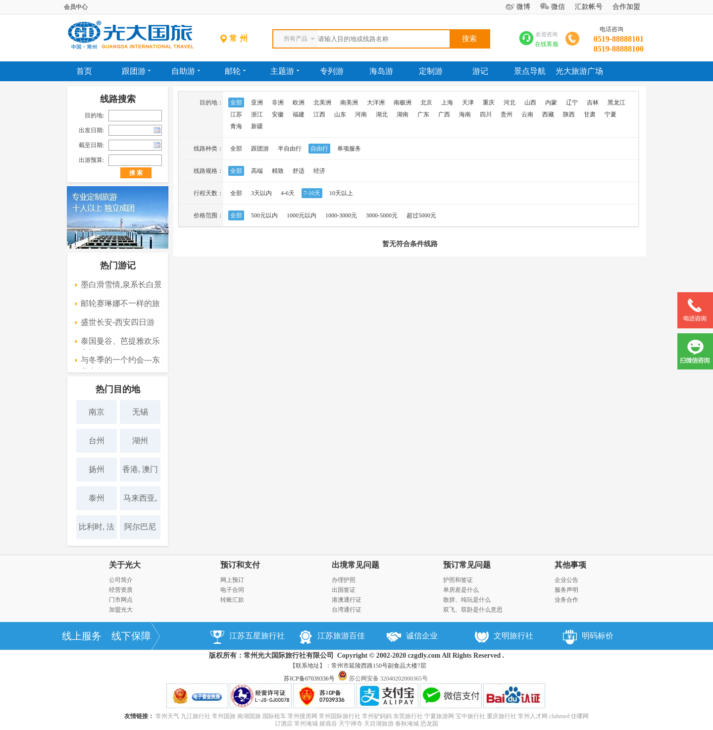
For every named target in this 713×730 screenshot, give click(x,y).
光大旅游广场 (579, 71)
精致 (278, 170)
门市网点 (121, 599)
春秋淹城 (407, 723)
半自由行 (290, 148)
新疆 (257, 126)
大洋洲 (376, 102)
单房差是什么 (461, 589)
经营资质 (121, 589)
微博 (523, 6)
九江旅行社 (195, 716)
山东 (340, 114)
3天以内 (261, 193)
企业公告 (566, 579)
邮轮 (235, 71)
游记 (480, 71)
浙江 (257, 114)
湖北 (382, 114)
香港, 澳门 (140, 469)
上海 (447, 102)
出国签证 (344, 589)
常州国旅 (224, 716)
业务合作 (566, 599)
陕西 (569, 114)
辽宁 (572, 102)
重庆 (489, 102)
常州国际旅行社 (339, 716)
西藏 (548, 114)
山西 (530, 102)
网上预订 (232, 579)
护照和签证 (458, 579)
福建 (299, 114)
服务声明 (566, 589)
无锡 (140, 412)
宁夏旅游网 (439, 716)
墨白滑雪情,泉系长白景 (121, 284)
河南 (361, 114)
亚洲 (257, 102)
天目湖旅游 (379, 723)
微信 (558, 6)
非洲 (278, 102)
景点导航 (530, 71)
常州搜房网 (302, 716)
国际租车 (274, 716)
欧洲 (299, 102)
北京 (426, 102)
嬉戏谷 (328, 723)
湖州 (140, 440)
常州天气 (167, 716)
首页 (84, 71)
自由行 (319, 148)
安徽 (278, 114)
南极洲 (402, 102)
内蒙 (551, 102)
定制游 (431, 71)
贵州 (506, 114)
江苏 (236, 114)
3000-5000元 (382, 215)
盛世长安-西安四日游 (117, 322)
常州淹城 (306, 723)
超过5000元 (421, 215)
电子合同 (232, 589)
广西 (444, 114)
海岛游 (381, 71)
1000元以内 (301, 215)
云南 (527, 114)
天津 (468, 102)
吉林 (593, 102)
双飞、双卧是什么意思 (473, 609)
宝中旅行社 (470, 716)
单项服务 (349, 148)
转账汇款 (232, 599)
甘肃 (590, 114)
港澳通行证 (346, 599)
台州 (96, 440)
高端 (257, 170)
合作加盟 (626, 6)
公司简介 (121, 579)
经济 (319, 170)
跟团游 (136, 71)
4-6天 (288, 193)
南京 (96, 412)
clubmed (559, 716)
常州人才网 (533, 716)
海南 (465, 114)
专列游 (332, 71)
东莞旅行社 (408, 716)
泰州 (96, 498)
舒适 (299, 170)
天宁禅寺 (350, 723)
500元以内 (264, 215)
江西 (319, 114)
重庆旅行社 (501, 716)
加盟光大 (121, 609)
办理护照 (344, 579)
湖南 (402, 114)
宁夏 (610, 114)
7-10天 (312, 193)
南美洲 (349, 102)
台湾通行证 (346, 609)
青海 (236, 126)
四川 (486, 114)
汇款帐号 (589, 6)
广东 (423, 114)
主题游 (284, 71)
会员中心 (76, 6)
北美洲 (322, 102)
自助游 (185, 71)
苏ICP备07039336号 (309, 678)
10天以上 (341, 193)
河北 (509, 102)
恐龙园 (429, 723)
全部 (236, 102)
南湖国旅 (249, 716)
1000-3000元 (341, 215)
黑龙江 (616, 102)
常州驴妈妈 (377, 716)
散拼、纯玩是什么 (467, 599)
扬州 (96, 469)
